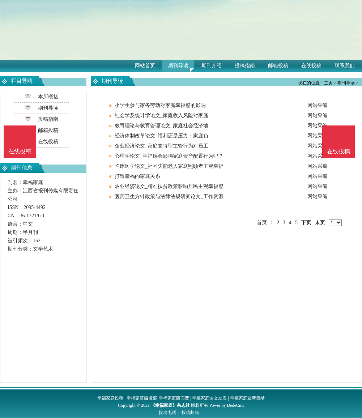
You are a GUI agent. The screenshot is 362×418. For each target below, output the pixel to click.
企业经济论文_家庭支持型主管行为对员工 (161, 146)
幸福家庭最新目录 (247, 398)
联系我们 (345, 65)
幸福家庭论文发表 (209, 398)
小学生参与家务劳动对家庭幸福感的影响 (160, 105)
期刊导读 (178, 65)
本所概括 (48, 96)
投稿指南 (245, 65)
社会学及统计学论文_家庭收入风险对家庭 (161, 115)
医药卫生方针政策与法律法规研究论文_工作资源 (169, 196)
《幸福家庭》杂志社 (170, 405)
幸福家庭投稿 (110, 398)
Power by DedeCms (226, 405)
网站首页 (145, 65)
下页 (306, 222)
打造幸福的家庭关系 (137, 176)
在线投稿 (311, 65)
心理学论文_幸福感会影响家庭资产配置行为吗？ (169, 156)
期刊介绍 (211, 65)
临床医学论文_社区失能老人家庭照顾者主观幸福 (169, 166)
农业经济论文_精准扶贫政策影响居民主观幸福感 (169, 186)
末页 (320, 222)
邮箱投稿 (278, 65)
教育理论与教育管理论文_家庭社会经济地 (161, 125)
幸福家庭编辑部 (142, 398)
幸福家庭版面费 (174, 398)
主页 (328, 82)
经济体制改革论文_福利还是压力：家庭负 (161, 135)
